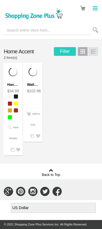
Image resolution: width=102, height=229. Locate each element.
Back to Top (51, 174)
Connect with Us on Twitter (45, 191)
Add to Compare (12, 150)
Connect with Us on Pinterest (20, 191)
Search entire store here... (29, 30)
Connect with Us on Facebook (57, 191)
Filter (65, 51)
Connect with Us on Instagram (33, 191)
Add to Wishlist (17, 150)
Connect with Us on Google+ (8, 191)
